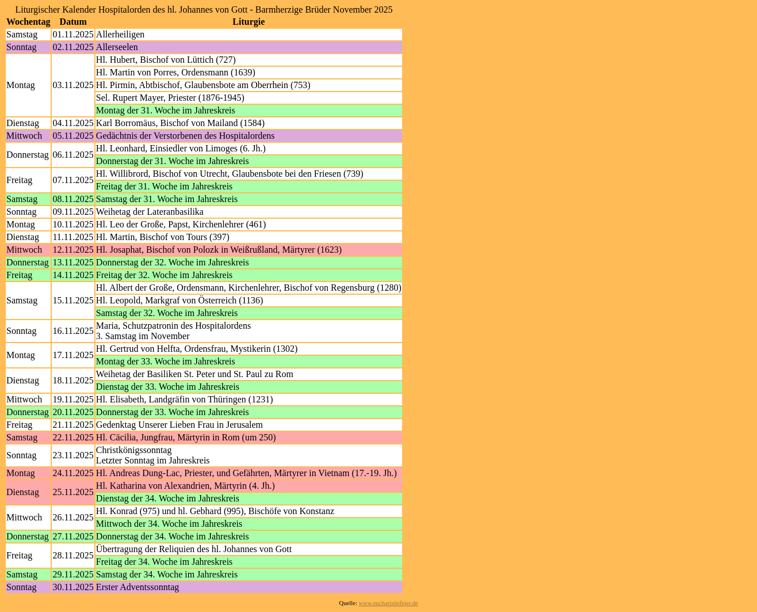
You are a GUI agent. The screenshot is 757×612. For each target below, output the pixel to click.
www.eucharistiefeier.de (388, 603)
